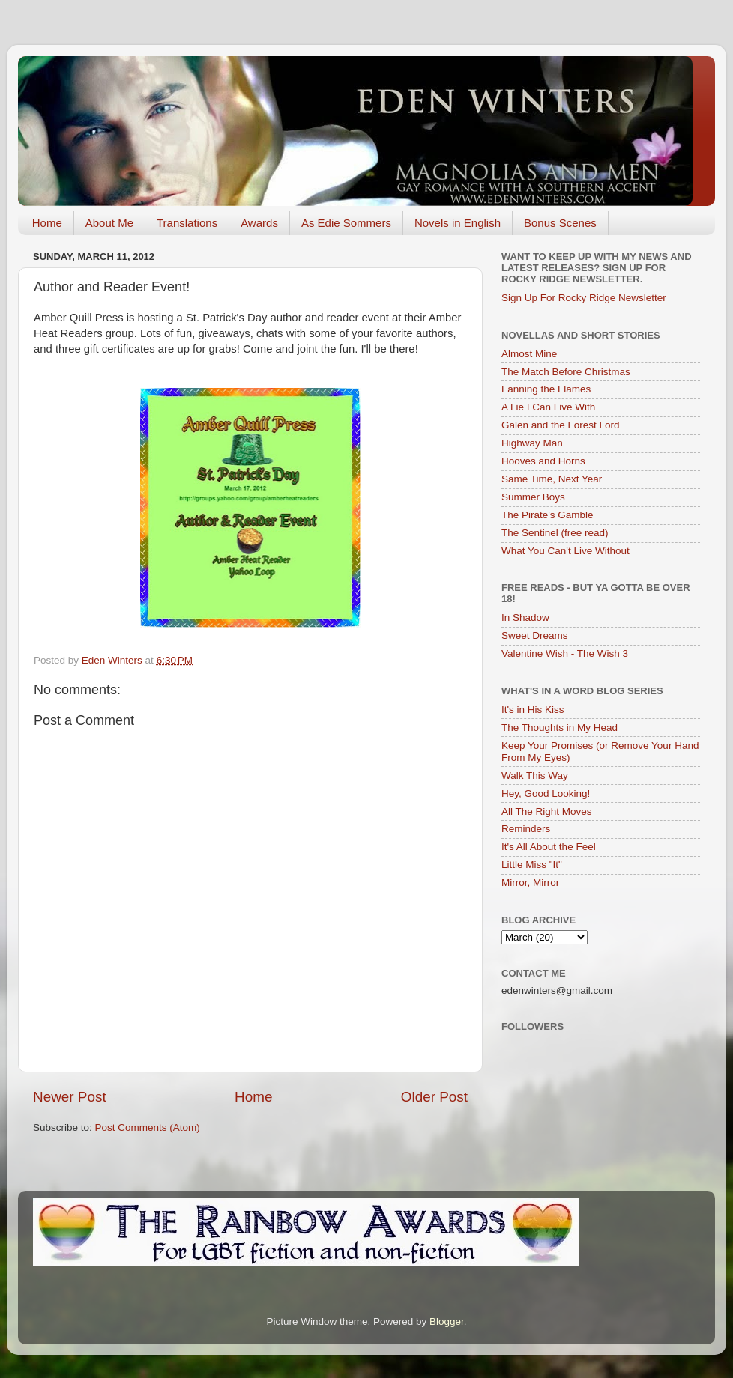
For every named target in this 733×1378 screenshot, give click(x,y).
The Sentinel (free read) (555, 532)
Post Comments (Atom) (147, 1127)
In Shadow (525, 617)
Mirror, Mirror (530, 882)
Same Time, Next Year (551, 479)
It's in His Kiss (532, 709)
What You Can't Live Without (565, 550)
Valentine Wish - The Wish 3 (564, 653)
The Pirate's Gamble (547, 514)
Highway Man (532, 443)
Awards (259, 222)
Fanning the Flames (546, 389)
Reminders (525, 828)
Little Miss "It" (531, 864)
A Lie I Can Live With (548, 407)
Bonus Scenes (560, 222)
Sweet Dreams (534, 635)
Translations (187, 222)
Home (47, 222)
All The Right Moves (546, 811)
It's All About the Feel (548, 846)
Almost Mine (529, 353)
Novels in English (457, 222)
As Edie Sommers (346, 222)
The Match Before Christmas (565, 371)
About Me (109, 222)
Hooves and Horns (543, 461)
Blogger (446, 1321)
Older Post (434, 1097)
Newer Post (69, 1097)
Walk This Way (534, 775)
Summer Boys (533, 497)
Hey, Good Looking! (545, 793)
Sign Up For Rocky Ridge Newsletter (583, 297)
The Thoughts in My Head (559, 727)
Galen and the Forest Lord (560, 425)
